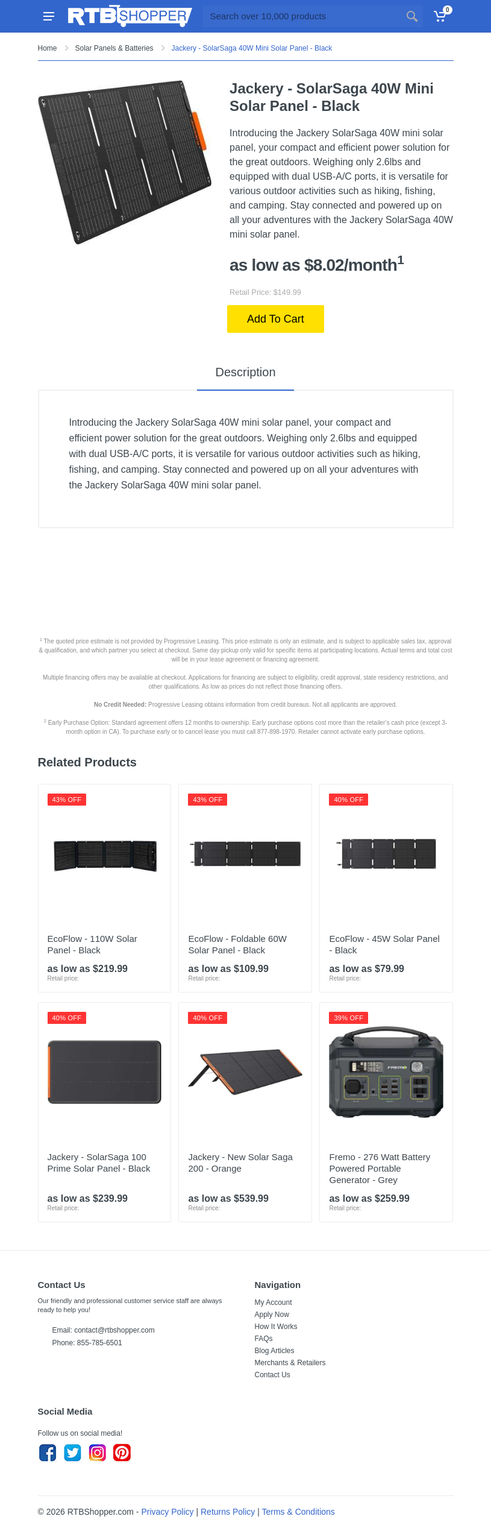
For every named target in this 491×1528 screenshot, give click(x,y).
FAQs (264, 1338)
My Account (273, 1302)
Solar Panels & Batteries (114, 48)
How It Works (276, 1326)
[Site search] (302, 16)
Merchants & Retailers (290, 1363)
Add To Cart (275, 319)
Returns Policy (228, 1512)
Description (245, 372)
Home (47, 48)
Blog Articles (275, 1350)
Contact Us (272, 1375)
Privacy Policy (167, 1512)
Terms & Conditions (297, 1512)
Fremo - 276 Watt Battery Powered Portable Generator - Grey (379, 1168)
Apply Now (272, 1314)
